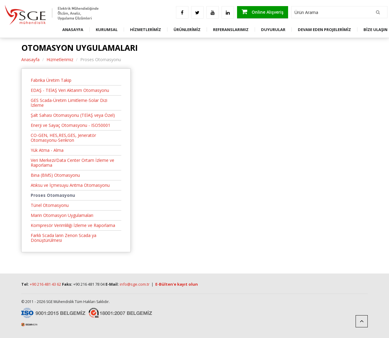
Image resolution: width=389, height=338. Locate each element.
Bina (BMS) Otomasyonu (55, 175)
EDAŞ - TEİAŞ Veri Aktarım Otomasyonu (70, 90)
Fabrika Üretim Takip (51, 80)
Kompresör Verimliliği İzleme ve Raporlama (73, 225)
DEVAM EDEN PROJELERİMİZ (324, 29)
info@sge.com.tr (135, 284)
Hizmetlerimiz (59, 59)
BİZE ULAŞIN (375, 29)
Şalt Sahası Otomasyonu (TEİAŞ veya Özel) (73, 115)
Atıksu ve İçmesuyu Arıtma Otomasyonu (70, 185)
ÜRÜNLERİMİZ (187, 29)
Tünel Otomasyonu (50, 205)
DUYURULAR (273, 29)
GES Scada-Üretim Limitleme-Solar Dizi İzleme (69, 102)
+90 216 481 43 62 (45, 284)
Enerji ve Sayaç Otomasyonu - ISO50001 (70, 125)
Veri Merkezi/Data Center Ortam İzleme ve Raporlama (72, 162)
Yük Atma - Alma (47, 150)
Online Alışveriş (263, 12)
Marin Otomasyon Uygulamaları (62, 215)
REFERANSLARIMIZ (231, 29)
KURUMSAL (107, 29)
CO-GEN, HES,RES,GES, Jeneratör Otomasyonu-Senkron (63, 137)
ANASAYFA (72, 29)
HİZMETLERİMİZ (145, 29)
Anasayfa (30, 59)
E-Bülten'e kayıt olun (176, 284)
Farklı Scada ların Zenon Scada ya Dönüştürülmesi (63, 237)
